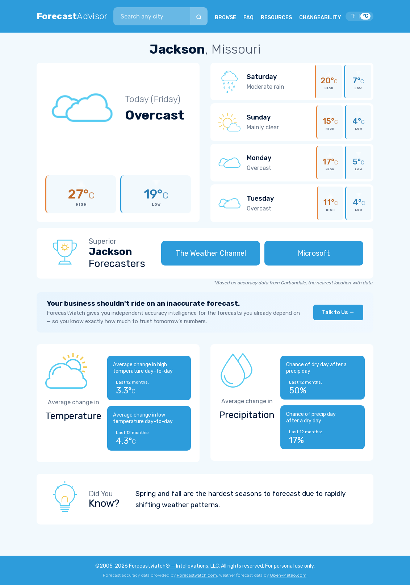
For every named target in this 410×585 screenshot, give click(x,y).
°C (365, 16)
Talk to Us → (338, 312)
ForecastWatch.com (197, 575)
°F (353, 16)
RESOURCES (276, 17)
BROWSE (225, 17)
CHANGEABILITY (320, 17)
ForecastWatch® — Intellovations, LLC (174, 566)
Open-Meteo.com (288, 575)
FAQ (248, 17)
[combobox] (151, 16)
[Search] (199, 16)
